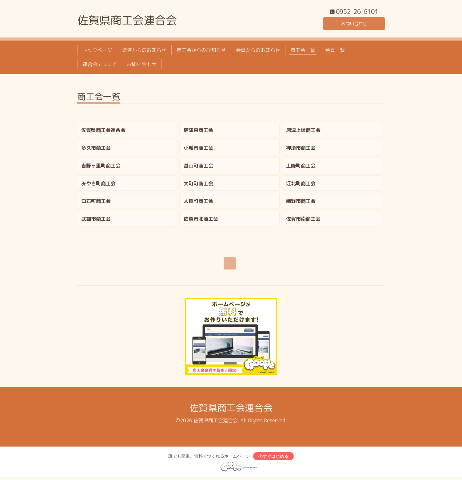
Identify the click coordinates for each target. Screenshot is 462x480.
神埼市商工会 (301, 149)
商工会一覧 (302, 51)
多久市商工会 (96, 149)
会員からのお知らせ (258, 51)
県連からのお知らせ (144, 51)
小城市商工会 (198, 149)
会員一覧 (335, 51)
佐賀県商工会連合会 (127, 22)
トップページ (97, 51)
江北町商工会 (301, 185)
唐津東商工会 (198, 131)
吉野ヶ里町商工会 (101, 167)
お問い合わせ (354, 24)
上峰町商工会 (301, 167)
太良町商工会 (198, 202)
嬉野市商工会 (301, 202)
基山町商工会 (198, 167)
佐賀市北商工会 (201, 220)
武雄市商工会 (96, 220)
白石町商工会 (96, 202)
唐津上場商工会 (303, 131)
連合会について (99, 66)
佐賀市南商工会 (303, 220)
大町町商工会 (198, 185)
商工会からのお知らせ (201, 51)
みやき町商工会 (98, 185)
